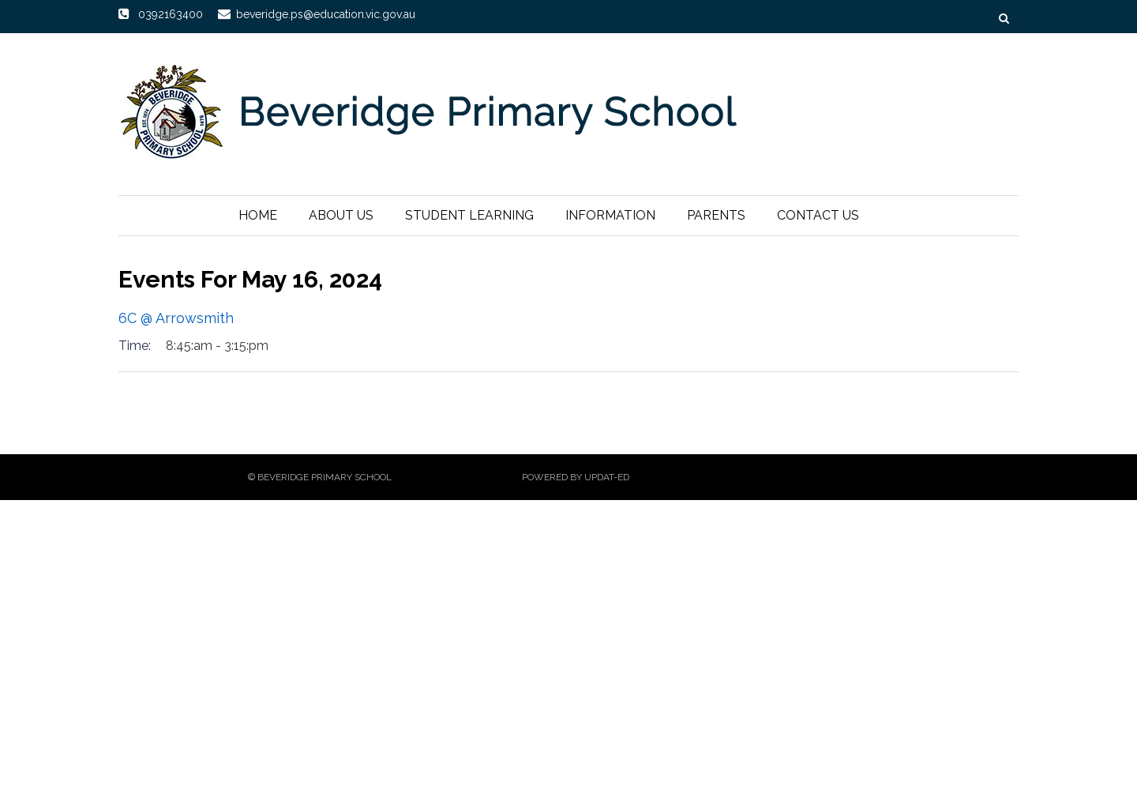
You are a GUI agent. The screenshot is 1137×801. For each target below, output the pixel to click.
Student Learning (469, 215)
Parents (716, 215)
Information (610, 215)
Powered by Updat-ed (575, 477)
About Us (341, 215)
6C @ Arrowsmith (176, 318)
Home (257, 215)
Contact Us (818, 215)
